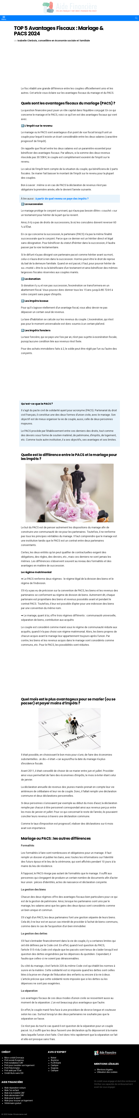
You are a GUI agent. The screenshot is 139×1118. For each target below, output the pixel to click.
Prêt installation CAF (13, 1063)
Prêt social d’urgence (14, 1060)
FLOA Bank (56, 1063)
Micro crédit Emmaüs (14, 1058)
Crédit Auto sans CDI (13, 1073)
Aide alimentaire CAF (14, 1095)
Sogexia (54, 1068)
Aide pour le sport (12, 1098)
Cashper (55, 1065)
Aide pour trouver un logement (18, 1100)
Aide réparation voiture (15, 1088)
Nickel (53, 1058)
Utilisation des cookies (107, 1072)
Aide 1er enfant (11, 1090)
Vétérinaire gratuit (12, 1103)
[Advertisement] (69, 64)
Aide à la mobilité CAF (14, 1093)
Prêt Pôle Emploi (12, 1068)
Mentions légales (105, 1069)
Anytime (55, 1060)
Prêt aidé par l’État (12, 1070)
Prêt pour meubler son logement (19, 1065)
